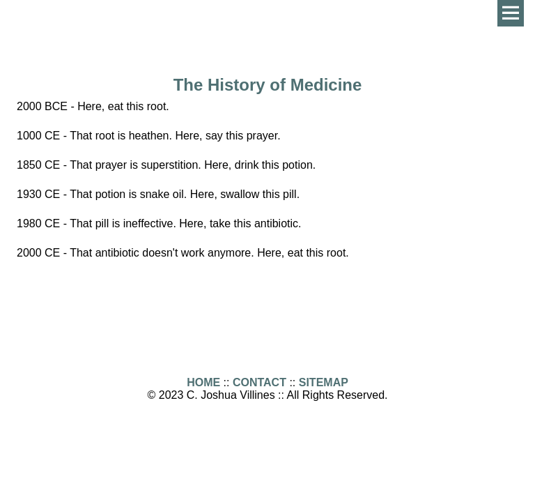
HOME (203, 382)
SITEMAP (323, 382)
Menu (510, 13)
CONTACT (259, 382)
